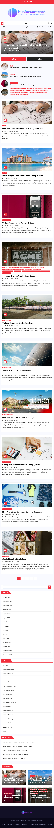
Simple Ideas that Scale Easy (14, 559)
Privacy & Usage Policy (40, 824)
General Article (7, 727)
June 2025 (6, 626)
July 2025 (5, 622)
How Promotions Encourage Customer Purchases (22, 512)
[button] (48, 23)
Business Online (44, 90)
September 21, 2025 (9, 561)
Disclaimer (31, 824)
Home (5, 42)
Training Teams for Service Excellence (18, 323)
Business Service (43, 92)
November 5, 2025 (9, 278)
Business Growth (39, 88)
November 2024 (7, 655)
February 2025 (7, 642)
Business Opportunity (15, 92)
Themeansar (40, 820)
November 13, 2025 (9, 225)
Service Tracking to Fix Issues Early (16, 370)
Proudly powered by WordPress (19, 820)
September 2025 (7, 614)
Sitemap (50, 824)
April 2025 (5, 634)
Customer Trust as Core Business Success (22, 96)
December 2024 (7, 650)
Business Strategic (14, 94)
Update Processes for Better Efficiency (22, 85)
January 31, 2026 (10, 50)
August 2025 (6, 618)
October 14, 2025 (8, 420)
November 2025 (7, 605)
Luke (17, 50)
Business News (35, 90)
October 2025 (7, 609)
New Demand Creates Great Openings (18, 417)
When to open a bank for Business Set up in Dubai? (25, 76)
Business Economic (20, 88)
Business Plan (24, 92)
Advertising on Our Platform (13, 824)
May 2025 (5, 630)
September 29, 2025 (9, 514)
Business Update (24, 94)
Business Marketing (26, 90)
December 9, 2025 (8, 178)
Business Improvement (15, 90)
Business (12, 74)
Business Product (33, 92)
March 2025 (6, 638)
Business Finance (30, 88)
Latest (13, 59)
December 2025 (7, 601)
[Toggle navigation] (25, 23)
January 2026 (6, 597)
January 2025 (6, 646)
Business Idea (47, 88)
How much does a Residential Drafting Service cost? (26, 46)
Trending (39, 59)
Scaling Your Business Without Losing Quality (21, 465)
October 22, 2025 (8, 373)
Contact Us (24, 824)
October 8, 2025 (8, 467)
